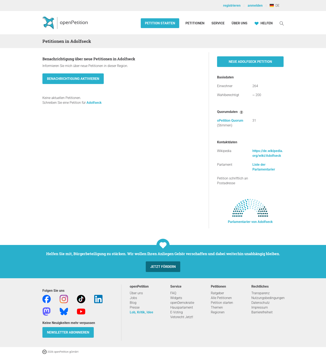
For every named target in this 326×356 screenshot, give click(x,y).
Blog (133, 303)
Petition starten (160, 23)
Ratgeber (217, 293)
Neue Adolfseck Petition (250, 62)
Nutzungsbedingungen (268, 298)
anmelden (255, 5)
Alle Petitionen (221, 298)
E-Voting (176, 312)
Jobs (133, 298)
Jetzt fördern (163, 267)
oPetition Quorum (230, 120)
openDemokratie (182, 303)
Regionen (218, 312)
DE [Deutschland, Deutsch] (274, 5)
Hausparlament (181, 307)
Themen (217, 307)
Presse (135, 307)
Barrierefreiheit (262, 312)
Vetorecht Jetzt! (181, 317)
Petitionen (195, 23)
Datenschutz (260, 303)
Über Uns (239, 23)
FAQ (173, 293)
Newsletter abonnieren (68, 332)
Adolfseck (94, 103)
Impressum (259, 307)
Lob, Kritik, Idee (141, 312)
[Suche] (282, 23)
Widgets (176, 298)
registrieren (232, 5)
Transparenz (260, 293)
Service (218, 23)
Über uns (136, 293)
